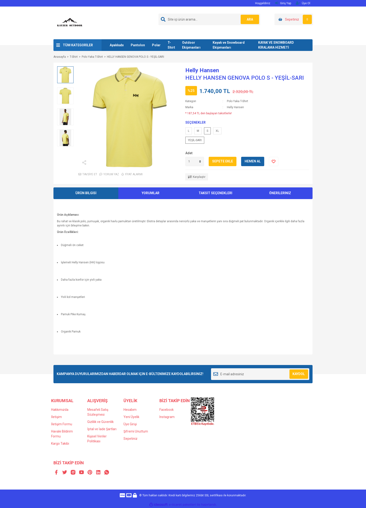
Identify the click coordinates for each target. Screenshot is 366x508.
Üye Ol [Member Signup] (303, 3)
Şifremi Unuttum (135, 431)
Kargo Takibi (60, 443)
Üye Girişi (130, 424)
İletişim (56, 417)
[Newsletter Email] (260, 374)
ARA (250, 19)
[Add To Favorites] (273, 161)
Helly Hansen (202, 70)
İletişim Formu (61, 424)
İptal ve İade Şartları (101, 429)
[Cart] (293, 19)
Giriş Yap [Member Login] (283, 3)
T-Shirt (171, 45)
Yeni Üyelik (131, 417)
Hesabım (130, 409)
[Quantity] (194, 161)
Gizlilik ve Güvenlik (100, 422)
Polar (156, 45)
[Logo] (70, 22)
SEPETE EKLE (222, 161)
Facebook (166, 409)
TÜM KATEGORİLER (78, 45)
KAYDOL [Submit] (298, 374)
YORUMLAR (150, 193)
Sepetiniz (130, 438)
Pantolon (138, 45)
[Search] (209, 19)
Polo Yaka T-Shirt (237, 101)
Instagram (167, 417)
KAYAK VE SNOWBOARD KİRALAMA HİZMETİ (276, 45)
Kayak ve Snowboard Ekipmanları (229, 45)
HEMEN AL (253, 161)
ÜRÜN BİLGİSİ (85, 193)
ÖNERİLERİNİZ (280, 193)
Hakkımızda (59, 409)
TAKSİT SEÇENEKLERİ (215, 193)
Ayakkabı (117, 45)
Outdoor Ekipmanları (191, 45)
